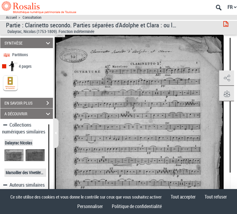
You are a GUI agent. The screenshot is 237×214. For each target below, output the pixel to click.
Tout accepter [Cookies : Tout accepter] (183, 196)
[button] (226, 78)
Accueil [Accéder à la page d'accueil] (11, 17)
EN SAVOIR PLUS (28, 103)
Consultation (32, 17)
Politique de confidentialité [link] (137, 206)
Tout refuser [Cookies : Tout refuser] (216, 196)
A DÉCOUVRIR (28, 113)
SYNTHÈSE (28, 43)
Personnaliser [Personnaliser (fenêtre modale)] (90, 206)
